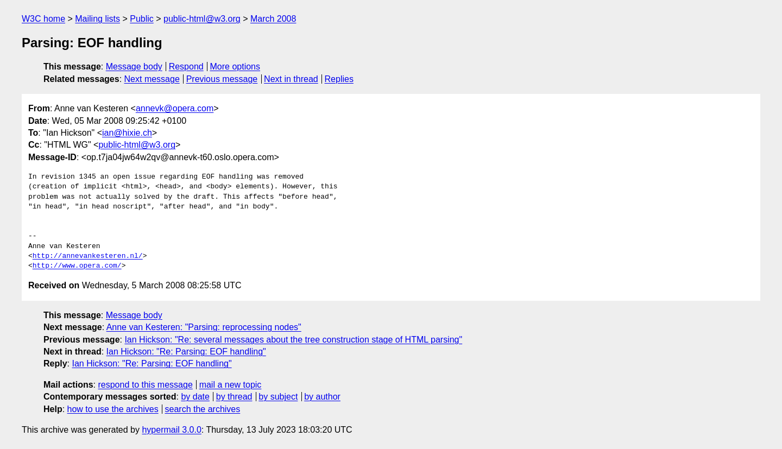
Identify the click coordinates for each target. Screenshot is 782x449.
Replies (339, 79)
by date (195, 396)
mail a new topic (230, 384)
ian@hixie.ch (127, 132)
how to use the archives (113, 409)
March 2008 (273, 18)
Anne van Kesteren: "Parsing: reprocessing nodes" (203, 327)
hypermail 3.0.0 (171, 429)
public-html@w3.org (202, 18)
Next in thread (291, 79)
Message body (134, 66)
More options (235, 66)
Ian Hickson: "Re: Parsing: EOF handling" (186, 351)
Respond (186, 66)
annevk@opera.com (174, 108)
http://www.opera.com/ (77, 266)
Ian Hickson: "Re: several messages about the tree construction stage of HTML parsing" (293, 339)
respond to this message (145, 384)
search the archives (203, 409)
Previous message (222, 79)
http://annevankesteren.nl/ (88, 256)
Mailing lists (97, 18)
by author (322, 396)
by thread (234, 396)
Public (142, 18)
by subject (278, 396)
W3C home (43, 18)
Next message (152, 79)
